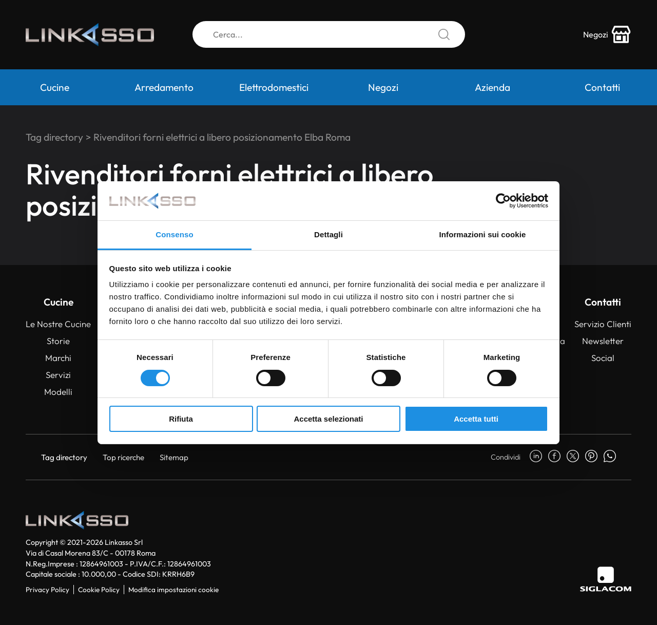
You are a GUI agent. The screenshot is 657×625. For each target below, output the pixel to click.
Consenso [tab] (174, 234)
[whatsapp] (610, 457)
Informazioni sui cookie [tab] (482, 234)
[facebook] (554, 457)
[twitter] (573, 457)
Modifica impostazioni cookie (173, 589)
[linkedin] (536, 457)
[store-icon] (607, 35)
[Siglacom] (605, 579)
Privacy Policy (47, 589)
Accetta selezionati (328, 418)
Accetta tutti (476, 418)
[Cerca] (328, 35)
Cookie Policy (99, 589)
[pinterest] (591, 457)
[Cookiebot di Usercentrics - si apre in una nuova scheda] (503, 201)
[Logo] (90, 35)
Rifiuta (181, 418)
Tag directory (54, 137)
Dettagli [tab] (328, 234)
